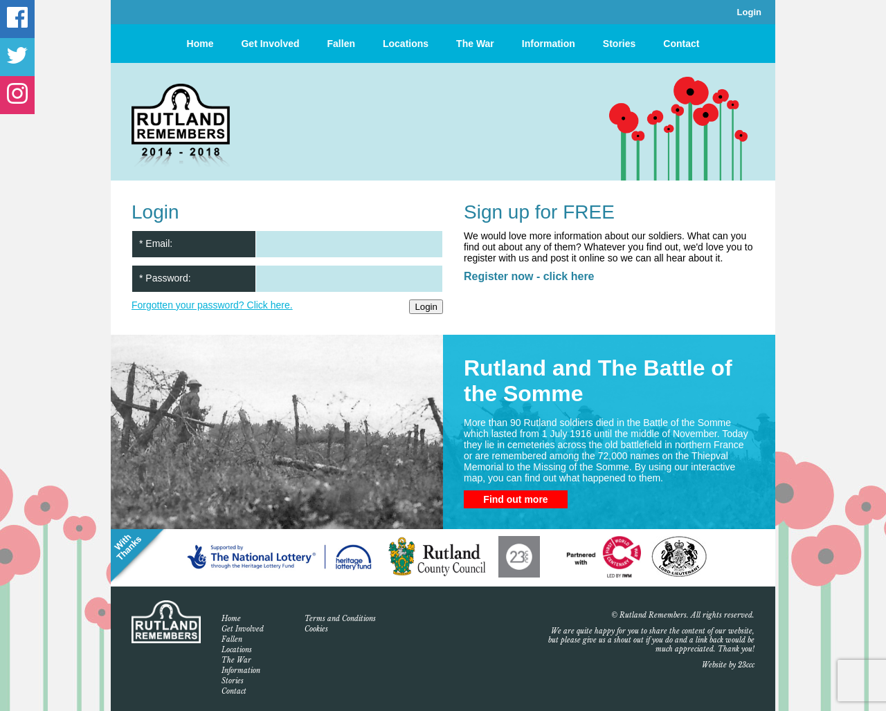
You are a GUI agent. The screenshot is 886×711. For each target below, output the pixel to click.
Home (200, 43)
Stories (619, 43)
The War (475, 43)
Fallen (341, 43)
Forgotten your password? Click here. (212, 305)
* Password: (165, 278)
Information (548, 43)
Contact (681, 43)
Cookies (316, 629)
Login (749, 12)
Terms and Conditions (340, 618)
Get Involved (270, 43)
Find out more (515, 499)
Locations (405, 43)
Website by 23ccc (728, 665)
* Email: (155, 243)
